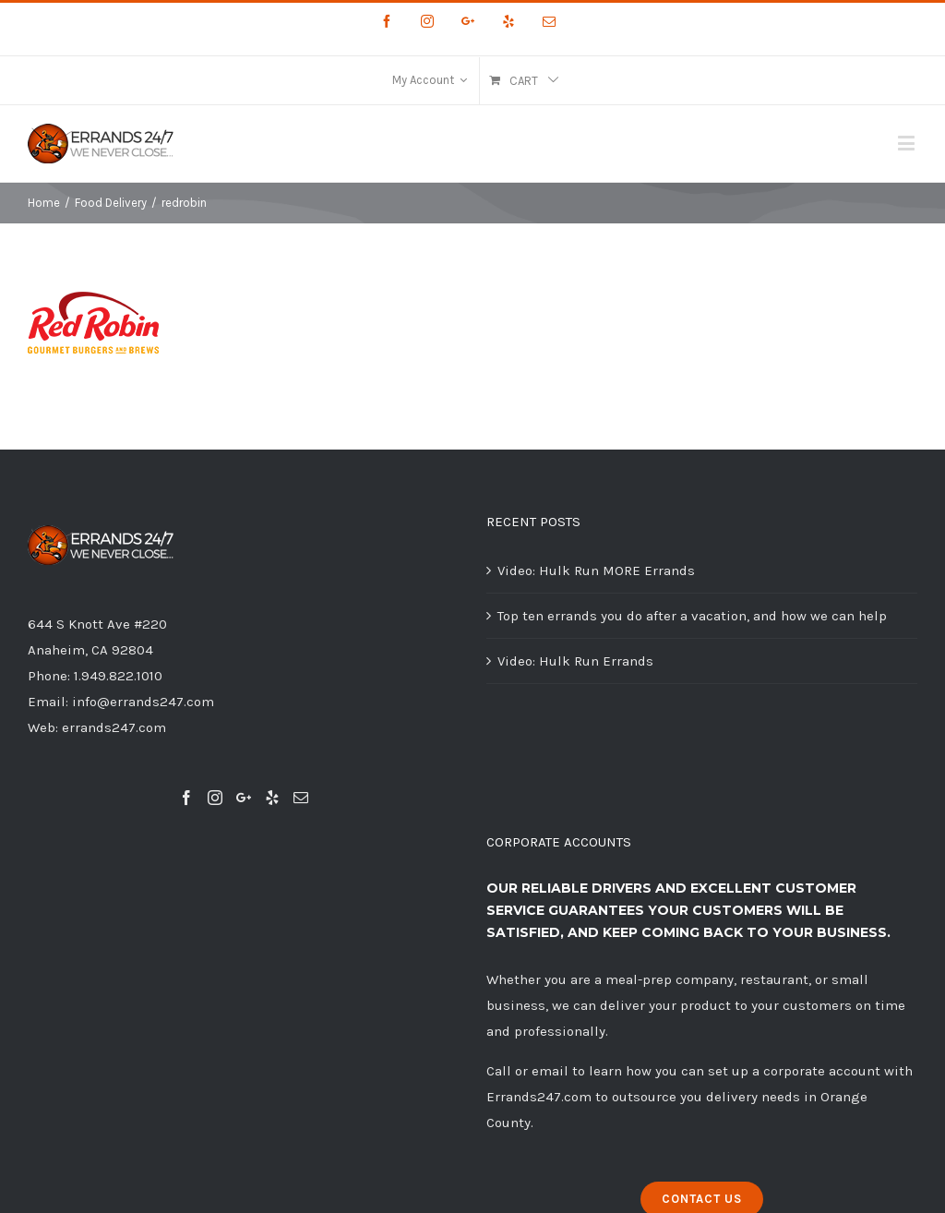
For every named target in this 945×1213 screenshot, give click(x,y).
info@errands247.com (143, 701)
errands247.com (114, 727)
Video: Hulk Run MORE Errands (596, 570)
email (550, 1071)
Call (498, 1071)
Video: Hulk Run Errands (575, 661)
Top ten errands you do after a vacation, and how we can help (692, 615)
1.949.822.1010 (118, 675)
